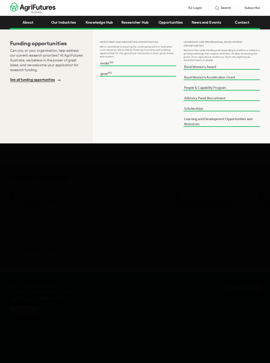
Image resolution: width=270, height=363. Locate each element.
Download (239, 99)
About (28, 22)
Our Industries (63, 22)
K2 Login (195, 8)
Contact (242, 22)
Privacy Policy (126, 297)
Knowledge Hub (99, 22)
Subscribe (252, 8)
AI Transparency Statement (186, 285)
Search (223, 8)
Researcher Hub (135, 22)
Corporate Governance (184, 291)
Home (13, 34)
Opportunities (170, 22)
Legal (120, 291)
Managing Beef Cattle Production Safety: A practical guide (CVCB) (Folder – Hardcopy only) (85, 34)
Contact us (124, 285)
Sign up (24, 309)
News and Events (206, 22)
